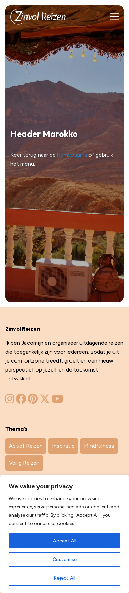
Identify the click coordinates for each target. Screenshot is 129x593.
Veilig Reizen (24, 462)
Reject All (64, 578)
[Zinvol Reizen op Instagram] (9, 400)
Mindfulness (99, 446)
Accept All (64, 541)
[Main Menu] (114, 16)
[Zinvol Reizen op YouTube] (57, 400)
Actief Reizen (26, 446)
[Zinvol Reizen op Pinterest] (33, 400)
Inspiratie (63, 446)
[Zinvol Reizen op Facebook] (21, 400)
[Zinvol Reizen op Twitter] (45, 400)
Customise (65, 559)
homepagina (72, 154)
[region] (64, 534)
